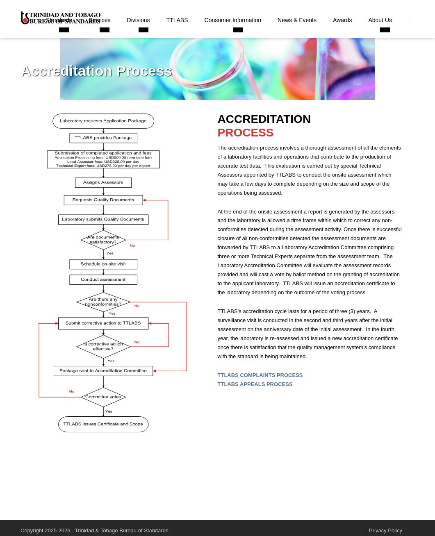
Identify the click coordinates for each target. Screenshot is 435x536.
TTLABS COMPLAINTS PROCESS (260, 375)
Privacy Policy (385, 530)
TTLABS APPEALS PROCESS (255, 384)
